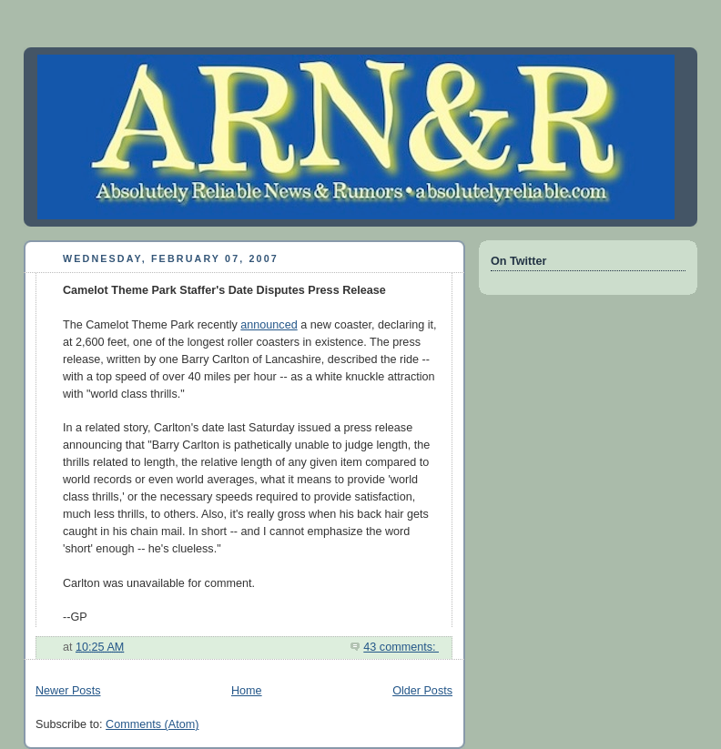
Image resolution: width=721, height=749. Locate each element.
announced (268, 325)
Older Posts (422, 690)
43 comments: (401, 647)
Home (246, 690)
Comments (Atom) (152, 724)
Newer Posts (68, 690)
